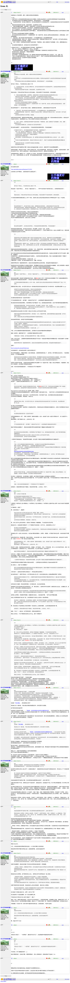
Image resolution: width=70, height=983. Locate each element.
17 (11, 938)
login (66, 979)
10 (11, 721)
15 (11, 907)
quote (63, 12)
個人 (10, 2)
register (68, 979)
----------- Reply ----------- (6, 9)
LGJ (14, 2)
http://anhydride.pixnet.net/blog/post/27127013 (21, 169)
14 (11, 853)
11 (11, 760)
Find (57, 979)
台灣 (7, 2)
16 (11, 924)
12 (11, 806)
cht (4, 2)
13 (11, 841)
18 (11, 958)
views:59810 (3, 981)
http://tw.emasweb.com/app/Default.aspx (20, 348)
